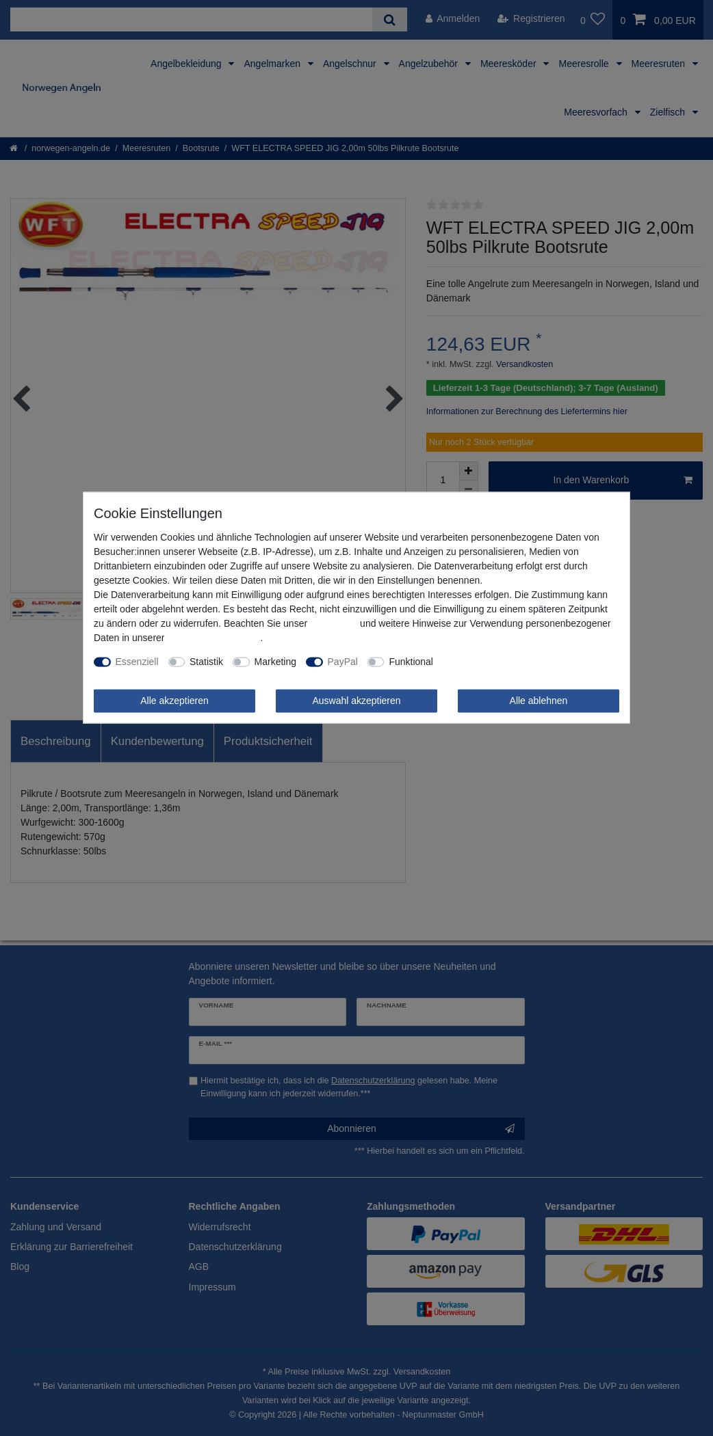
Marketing (275, 661)
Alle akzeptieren (174, 700)
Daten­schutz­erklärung (213, 637)
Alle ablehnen (539, 700)
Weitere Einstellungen (489, 661)
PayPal (343, 661)
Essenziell (137, 661)
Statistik (206, 661)
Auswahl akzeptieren (356, 700)
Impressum (333, 623)
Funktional (411, 661)
